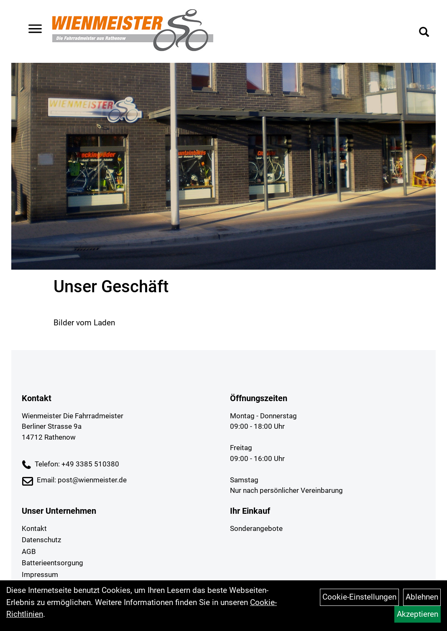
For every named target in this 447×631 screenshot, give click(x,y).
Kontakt (34, 528)
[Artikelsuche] (421, 34)
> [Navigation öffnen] (35, 31)
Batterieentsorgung (52, 563)
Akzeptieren (417, 614)
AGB (29, 551)
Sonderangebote (256, 528)
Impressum (40, 574)
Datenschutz (41, 540)
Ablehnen (422, 597)
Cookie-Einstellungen (359, 597)
